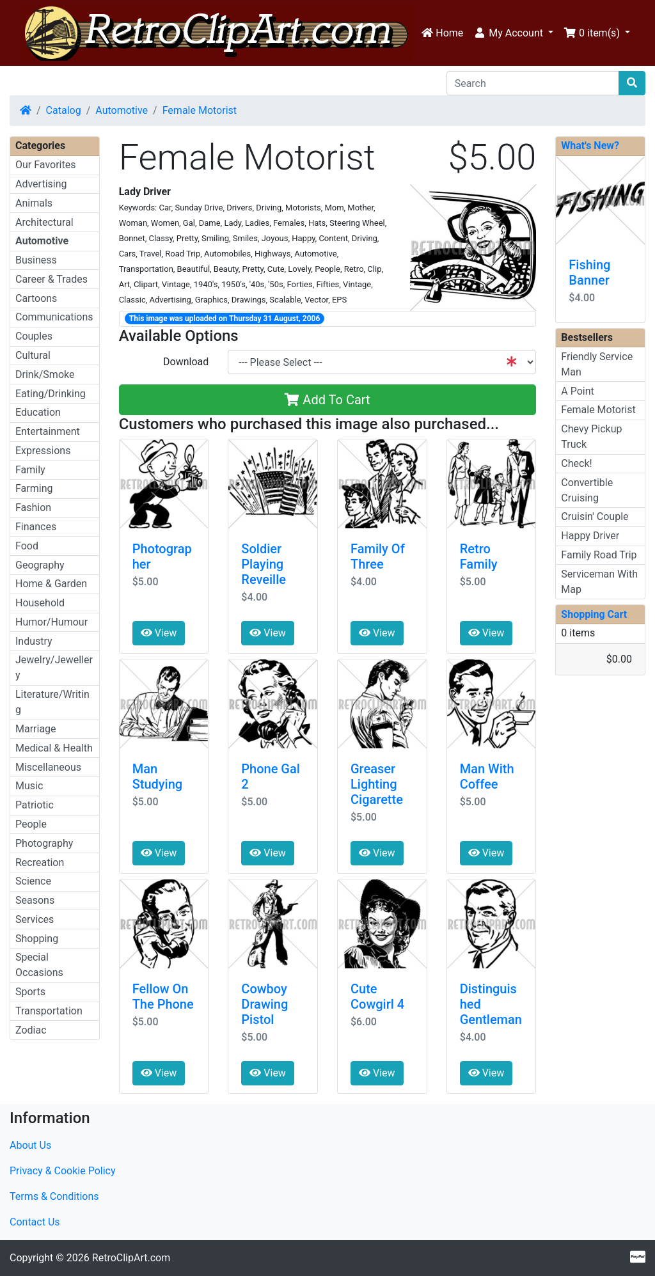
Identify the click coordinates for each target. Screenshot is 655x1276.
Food (26, 546)
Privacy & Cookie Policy (63, 1171)
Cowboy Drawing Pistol (264, 1004)
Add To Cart (327, 399)
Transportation (49, 1011)
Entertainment (47, 431)
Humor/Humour (51, 622)
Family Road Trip (598, 555)
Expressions (42, 451)
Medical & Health (54, 748)
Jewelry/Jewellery (54, 667)
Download (186, 362)
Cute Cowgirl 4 (377, 996)
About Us (30, 1145)
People (31, 824)
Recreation (39, 862)
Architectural (44, 222)
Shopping (36, 939)
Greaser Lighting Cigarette (377, 784)
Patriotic (34, 805)
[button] (513, 33)
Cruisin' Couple (594, 516)
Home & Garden (51, 584)
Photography (44, 843)
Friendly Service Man (597, 364)
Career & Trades (51, 279)
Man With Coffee (487, 776)
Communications (54, 317)
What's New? (590, 145)
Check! (576, 463)
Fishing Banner (589, 272)
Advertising (41, 184)
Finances (35, 527)
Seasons (34, 900)
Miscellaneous (48, 767)
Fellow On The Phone (163, 996)
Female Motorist (199, 110)
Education (38, 412)
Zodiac (31, 1030)
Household (40, 603)
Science (33, 881)
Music (29, 786)
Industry (33, 641)
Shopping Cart (594, 614)
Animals (33, 203)
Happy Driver (590, 536)
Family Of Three (378, 556)
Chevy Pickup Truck (591, 436)
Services (34, 919)
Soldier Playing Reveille (263, 564)
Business (36, 260)
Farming (33, 488)
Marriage (35, 729)
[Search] (532, 83)
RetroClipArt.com (131, 1258)
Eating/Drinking (50, 394)
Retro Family (479, 556)
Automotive (121, 110)
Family (30, 470)
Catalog (63, 110)
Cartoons (36, 298)
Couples (33, 336)
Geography (40, 565)
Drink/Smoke (44, 374)
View (159, 633)
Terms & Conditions (54, 1196)
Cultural (33, 355)
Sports (30, 992)
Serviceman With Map (599, 581)
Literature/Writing (52, 702)
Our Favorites (45, 165)
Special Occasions (39, 965)
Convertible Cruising (587, 490)
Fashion (33, 507)
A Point (577, 391)
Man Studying (157, 776)
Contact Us (35, 1222)
